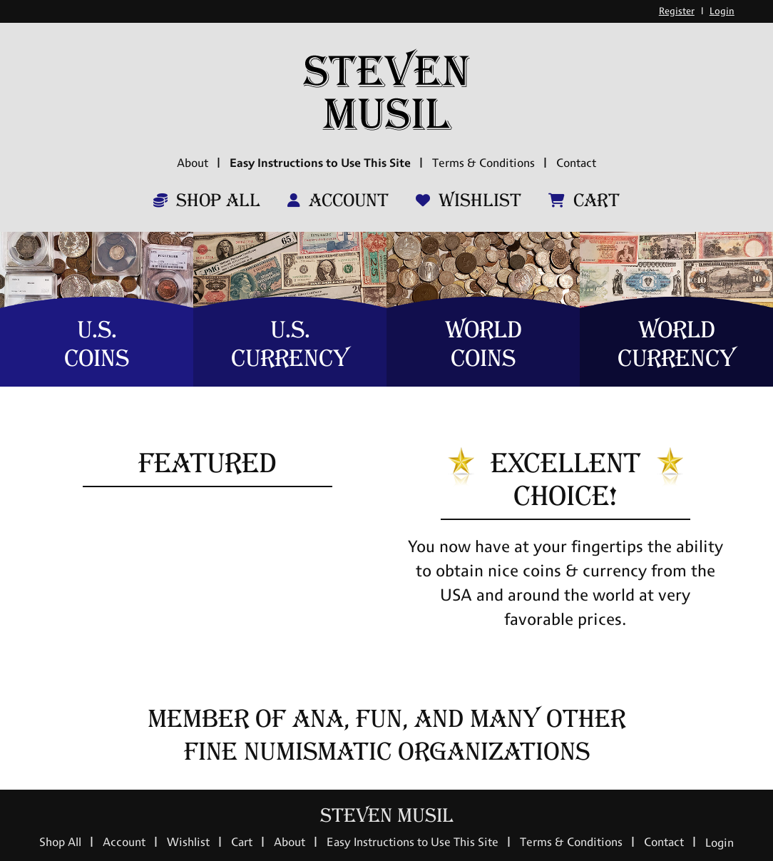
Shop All (206, 200)
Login (722, 11)
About (192, 163)
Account (338, 200)
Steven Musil (387, 815)
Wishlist (468, 200)
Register (677, 11)
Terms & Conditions (483, 163)
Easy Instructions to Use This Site (320, 163)
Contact (576, 163)
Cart (584, 200)
